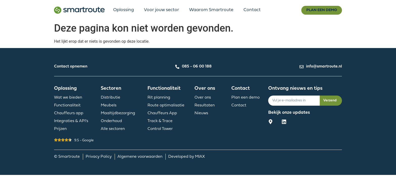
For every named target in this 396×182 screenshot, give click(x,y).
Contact (252, 10)
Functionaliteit (164, 88)
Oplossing (123, 10)
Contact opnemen (70, 66)
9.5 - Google (84, 140)
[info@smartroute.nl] (302, 66)
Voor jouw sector (161, 10)
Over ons (204, 88)
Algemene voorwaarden (141, 157)
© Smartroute (68, 157)
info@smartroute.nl (324, 66)
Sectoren (111, 88)
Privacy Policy (100, 157)
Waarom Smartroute (211, 10)
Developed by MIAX (186, 157)
